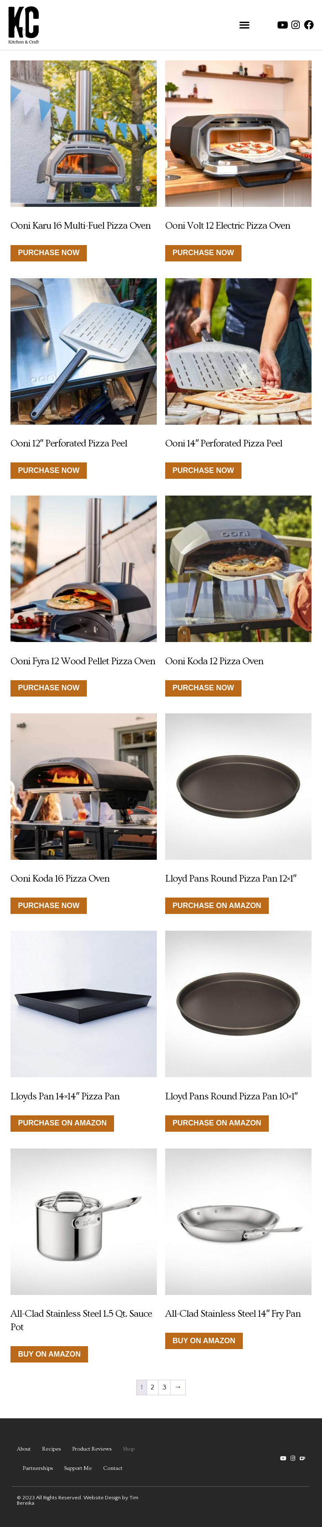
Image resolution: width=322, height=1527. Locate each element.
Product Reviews (92, 1449)
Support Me (78, 1468)
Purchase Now (49, 252)
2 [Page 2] (152, 1387)
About (24, 1449)
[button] (244, 25)
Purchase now (49, 688)
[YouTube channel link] (283, 1458)
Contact (112, 1468)
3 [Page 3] (164, 1387)
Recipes (51, 1449)
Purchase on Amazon (217, 905)
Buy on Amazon (49, 1354)
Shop (129, 1449)
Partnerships (38, 1468)
